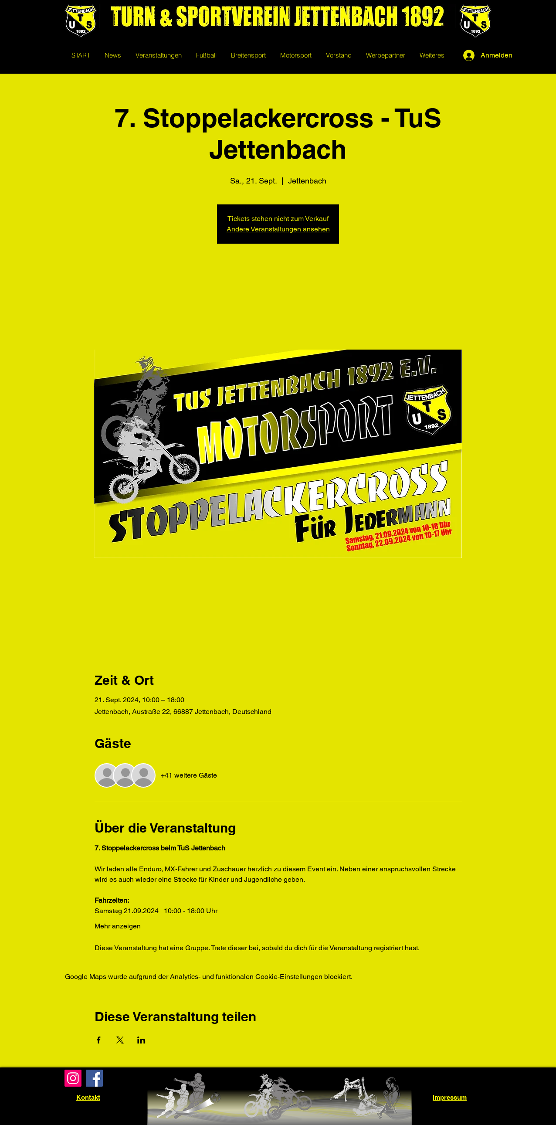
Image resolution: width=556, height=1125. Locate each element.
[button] (206, 55)
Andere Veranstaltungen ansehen (278, 229)
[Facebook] (94, 1078)
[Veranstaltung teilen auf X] (120, 1040)
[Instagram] (72, 1078)
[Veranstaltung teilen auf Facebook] (99, 1040)
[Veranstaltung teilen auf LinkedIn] (141, 1040)
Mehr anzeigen (118, 926)
